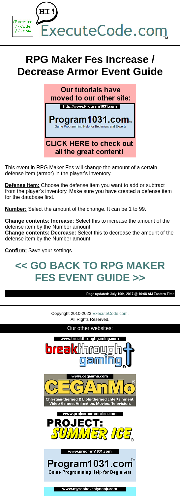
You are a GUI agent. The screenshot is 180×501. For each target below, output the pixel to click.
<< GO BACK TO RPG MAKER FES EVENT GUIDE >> (90, 272)
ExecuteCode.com (110, 313)
